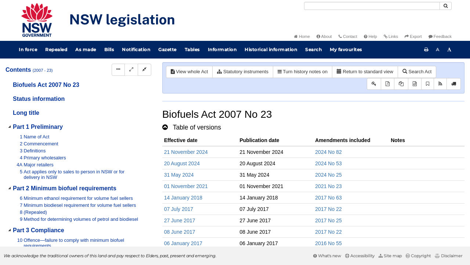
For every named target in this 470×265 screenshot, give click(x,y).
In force (28, 49)
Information (222, 49)
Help (370, 36)
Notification (136, 49)
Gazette (167, 49)
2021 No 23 (328, 186)
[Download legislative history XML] (415, 84)
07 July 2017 (178, 209)
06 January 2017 (183, 243)
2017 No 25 (328, 220)
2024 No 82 (328, 152)
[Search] (372, 6)
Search (313, 49)
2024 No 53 (328, 163)
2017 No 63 (328, 198)
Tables (192, 49)
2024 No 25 (328, 175)
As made (85, 49)
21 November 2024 (186, 152)
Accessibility (360, 255)
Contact (348, 36)
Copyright (418, 255)
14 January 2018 (183, 198)
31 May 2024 (179, 175)
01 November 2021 (186, 186)
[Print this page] (426, 50)
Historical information (271, 49)
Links (391, 36)
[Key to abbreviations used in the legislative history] (374, 84)
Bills (109, 49)
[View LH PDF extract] (401, 84)
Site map (390, 255)
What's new (327, 255)
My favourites (346, 49)
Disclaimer (448, 255)
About (324, 36)
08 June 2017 (179, 232)
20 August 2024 (182, 163)
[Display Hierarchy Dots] (118, 70)
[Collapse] (144, 70)
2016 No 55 (328, 243)
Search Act (416, 71)
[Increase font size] (449, 50)
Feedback (440, 36)
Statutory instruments (242, 71)
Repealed (56, 49)
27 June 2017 (179, 220)
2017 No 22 (328, 209)
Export (413, 36)
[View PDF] (387, 84)
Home (302, 36)
